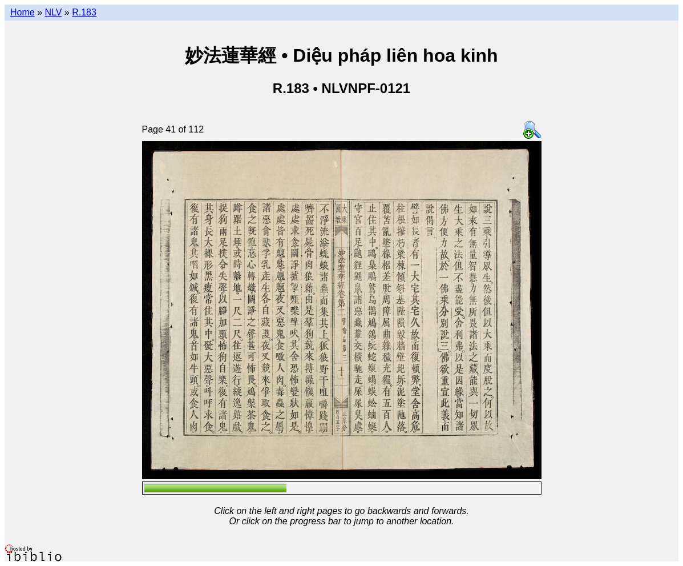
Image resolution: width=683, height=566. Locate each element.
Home (22, 12)
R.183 (84, 12)
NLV (53, 12)
